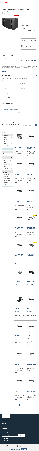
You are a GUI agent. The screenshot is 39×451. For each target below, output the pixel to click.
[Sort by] (32, 129)
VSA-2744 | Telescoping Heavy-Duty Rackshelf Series (31, 260)
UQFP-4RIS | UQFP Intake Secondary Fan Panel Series (19, 260)
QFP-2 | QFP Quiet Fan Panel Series (19, 233)
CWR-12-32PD (33, 60)
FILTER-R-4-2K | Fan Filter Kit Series (19, 152)
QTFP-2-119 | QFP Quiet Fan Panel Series (31, 342)
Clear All (34, 17)
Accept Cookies (23, 449)
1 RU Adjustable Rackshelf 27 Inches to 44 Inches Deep (31, 256)
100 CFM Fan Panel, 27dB (19, 390)
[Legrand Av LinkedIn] (4, 440)
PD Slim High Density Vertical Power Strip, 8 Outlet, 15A (31, 229)
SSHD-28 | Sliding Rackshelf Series (31, 369)
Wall (5, 6)
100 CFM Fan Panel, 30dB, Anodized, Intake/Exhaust (31, 283)
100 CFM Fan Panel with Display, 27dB (19, 173)
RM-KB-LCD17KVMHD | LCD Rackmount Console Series (19, 314)
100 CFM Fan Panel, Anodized (19, 228)
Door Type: (23, 28)
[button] (1, 2)
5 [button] (29, 405)
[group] (7, 137)
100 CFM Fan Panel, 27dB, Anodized (19, 336)
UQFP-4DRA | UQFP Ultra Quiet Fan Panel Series (31, 152)
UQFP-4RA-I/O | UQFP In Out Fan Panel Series (31, 287)
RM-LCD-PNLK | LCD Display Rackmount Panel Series (19, 206)
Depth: (22, 23)
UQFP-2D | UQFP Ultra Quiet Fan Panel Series (31, 396)
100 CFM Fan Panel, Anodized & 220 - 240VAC (31, 201)
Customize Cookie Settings (15, 449)
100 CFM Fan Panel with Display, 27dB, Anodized (31, 147)
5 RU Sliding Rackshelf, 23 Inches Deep (19, 283)
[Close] (37, 446)
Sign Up (21, 435)
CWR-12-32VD (4, 61)
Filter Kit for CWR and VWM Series (18, 146)
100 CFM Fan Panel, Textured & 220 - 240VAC (31, 337)
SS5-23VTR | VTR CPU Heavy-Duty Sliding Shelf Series (19, 287)
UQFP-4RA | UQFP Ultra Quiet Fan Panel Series (19, 342)
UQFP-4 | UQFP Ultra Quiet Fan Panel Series (19, 396)
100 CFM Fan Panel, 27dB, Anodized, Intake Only (31, 310)
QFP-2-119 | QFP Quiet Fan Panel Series (31, 206)
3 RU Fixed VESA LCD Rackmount (31, 173)
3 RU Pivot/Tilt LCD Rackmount (19, 200)
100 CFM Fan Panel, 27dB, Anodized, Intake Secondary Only (19, 256)
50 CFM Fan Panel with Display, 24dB (31, 390)
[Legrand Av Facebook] (2, 440)
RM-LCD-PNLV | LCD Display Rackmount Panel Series (31, 179)
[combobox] (28, 20)
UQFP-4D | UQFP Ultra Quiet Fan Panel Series (19, 179)
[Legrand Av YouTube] (7, 440)
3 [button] (24, 405)
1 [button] (19, 405)
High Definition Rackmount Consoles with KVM (19, 310)
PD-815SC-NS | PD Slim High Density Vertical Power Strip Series (31, 233)
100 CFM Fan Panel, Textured (19, 363)
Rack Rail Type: (24, 33)
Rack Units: (23, 17)
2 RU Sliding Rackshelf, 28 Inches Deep (31, 364)
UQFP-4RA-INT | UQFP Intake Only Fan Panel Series (31, 314)
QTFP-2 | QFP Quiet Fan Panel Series (19, 369)
